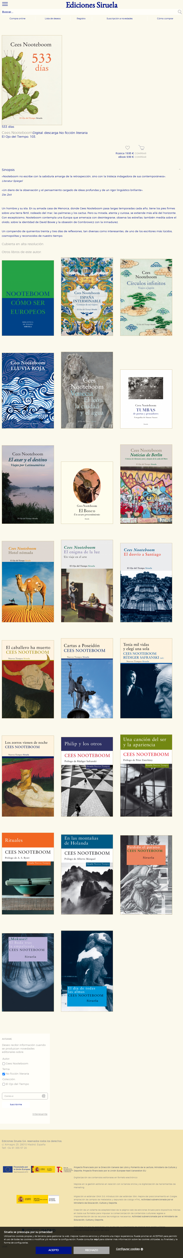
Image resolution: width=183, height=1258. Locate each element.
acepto (53, 1250)
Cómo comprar (165, 19)
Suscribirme (16, 1105)
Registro (81, 19)
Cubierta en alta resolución (22, 244)
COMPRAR (140, 154)
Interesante (39, 1114)
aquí (96, 1239)
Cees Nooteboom (17, 133)
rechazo (91, 1250)
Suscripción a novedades (120, 19)
